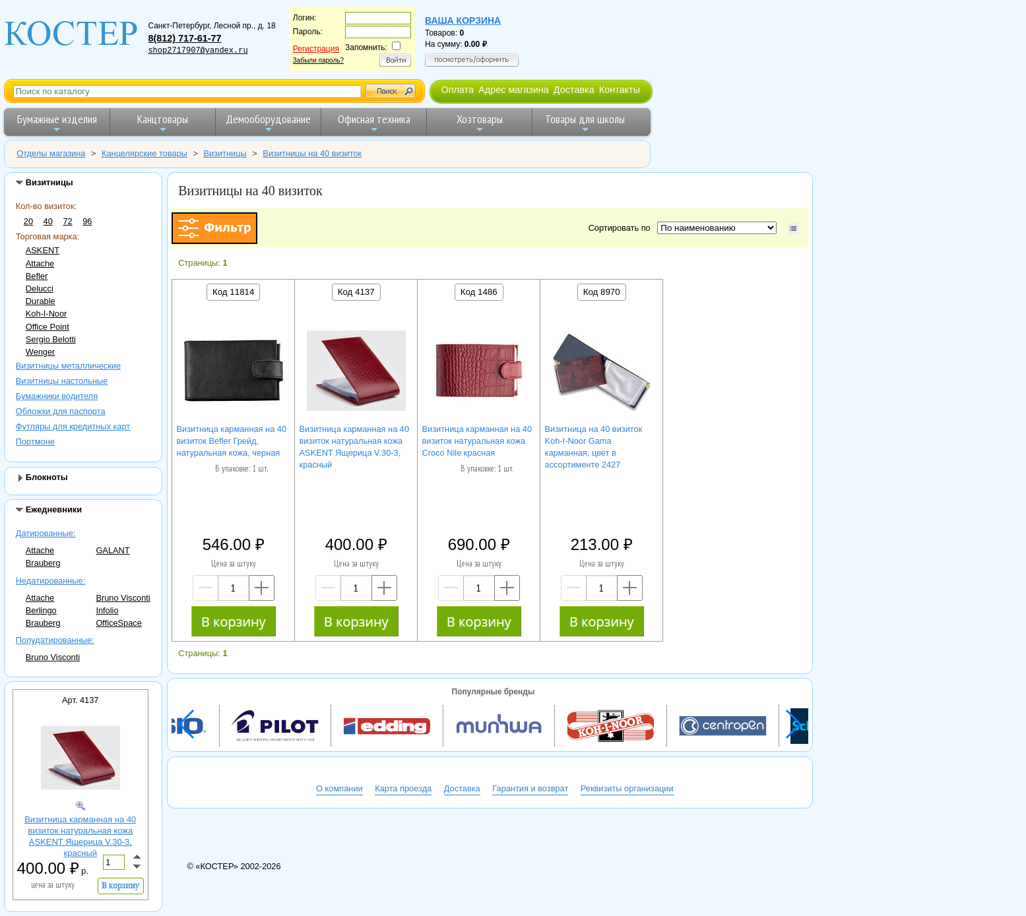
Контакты (619, 89)
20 (28, 221)
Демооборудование (268, 123)
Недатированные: (50, 581)
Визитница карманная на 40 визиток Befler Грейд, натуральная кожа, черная (232, 441)
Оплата (457, 89)
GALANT (112, 550)
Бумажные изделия (57, 123)
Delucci (39, 288)
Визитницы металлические (68, 366)
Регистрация (316, 48)
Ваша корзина (463, 20)
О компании (339, 788)
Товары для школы (585, 123)
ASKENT (42, 250)
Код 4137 (356, 292)
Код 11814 (233, 292)
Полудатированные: (55, 640)
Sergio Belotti (51, 339)
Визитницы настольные (62, 381)
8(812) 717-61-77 (184, 38)
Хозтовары (480, 123)
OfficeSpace (118, 623)
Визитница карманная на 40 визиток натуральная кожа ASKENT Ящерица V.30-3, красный (80, 836)
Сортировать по (622, 228)
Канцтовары (162, 123)
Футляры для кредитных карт (73, 426)
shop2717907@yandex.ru (197, 50)
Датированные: (46, 533)
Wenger (40, 352)
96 (87, 221)
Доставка (574, 89)
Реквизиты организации (627, 788)
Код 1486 (479, 292)
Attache (40, 263)
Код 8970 (601, 292)
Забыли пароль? (318, 60)
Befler (37, 276)
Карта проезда (403, 788)
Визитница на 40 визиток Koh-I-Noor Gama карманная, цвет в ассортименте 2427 (594, 447)
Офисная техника (374, 123)
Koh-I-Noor (46, 314)
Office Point (47, 327)
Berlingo (41, 610)
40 (48, 221)
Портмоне (35, 441)
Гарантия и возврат (530, 788)
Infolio (107, 610)
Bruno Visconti (123, 598)
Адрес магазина (513, 89)
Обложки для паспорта (61, 411)
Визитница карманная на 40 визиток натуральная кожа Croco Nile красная (477, 441)
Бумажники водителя (57, 396)
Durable (40, 301)
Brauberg (43, 563)
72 (67, 221)
